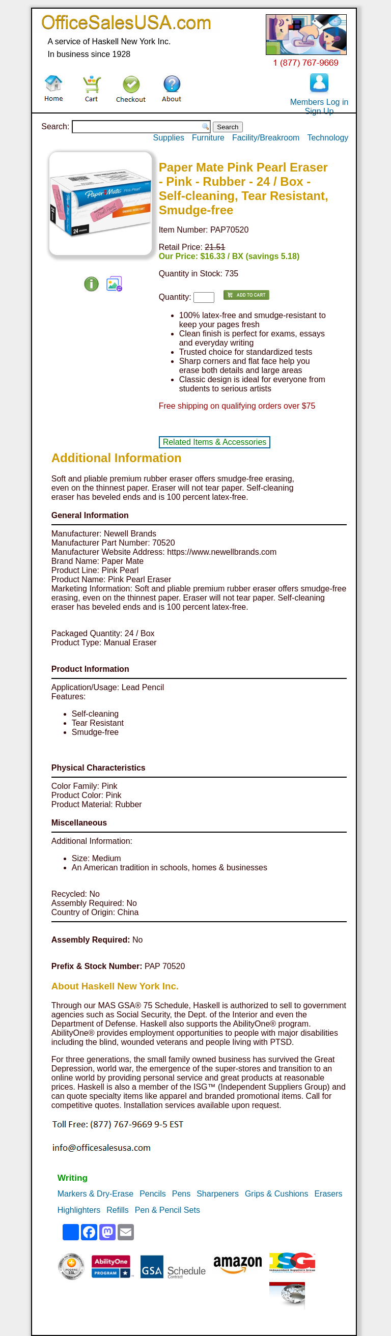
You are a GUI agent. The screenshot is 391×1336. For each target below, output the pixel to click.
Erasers (328, 1193)
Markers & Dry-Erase (95, 1193)
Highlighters (79, 1210)
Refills (117, 1210)
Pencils (152, 1193)
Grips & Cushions (277, 1193)
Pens (181, 1193)
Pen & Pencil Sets (167, 1210)
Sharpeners (218, 1193)
